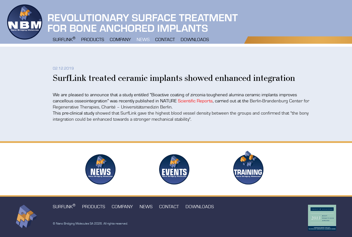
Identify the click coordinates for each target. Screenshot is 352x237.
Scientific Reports (195, 101)
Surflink (64, 39)
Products (92, 39)
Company (120, 39)
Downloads (195, 39)
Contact (165, 39)
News (143, 39)
